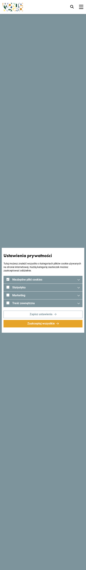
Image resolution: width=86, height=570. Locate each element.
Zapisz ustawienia (41, 314)
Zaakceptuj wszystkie (41, 323)
